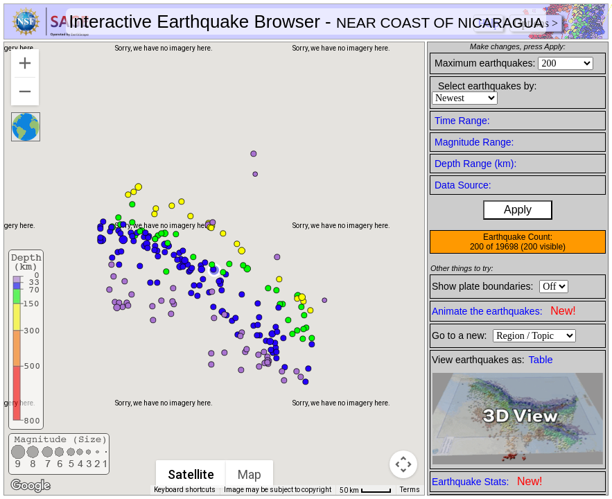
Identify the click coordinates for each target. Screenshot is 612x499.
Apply (518, 210)
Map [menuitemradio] (250, 474)
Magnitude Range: (474, 142)
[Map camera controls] (403, 464)
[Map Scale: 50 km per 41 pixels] (365, 490)
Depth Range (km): (475, 163)
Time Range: (462, 120)
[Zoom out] (25, 91)
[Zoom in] (25, 63)
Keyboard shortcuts (185, 489)
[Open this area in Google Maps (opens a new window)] (30, 486)
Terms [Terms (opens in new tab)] (410, 489)
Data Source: (463, 185)
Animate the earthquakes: (504, 311)
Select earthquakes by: (487, 85)
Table (541, 359)
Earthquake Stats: (487, 481)
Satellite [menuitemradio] (191, 474)
